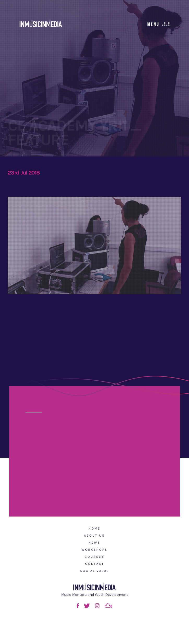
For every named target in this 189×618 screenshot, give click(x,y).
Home (94, 528)
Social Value (94, 571)
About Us (94, 535)
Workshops (94, 549)
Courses (94, 557)
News (94, 542)
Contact (94, 564)
